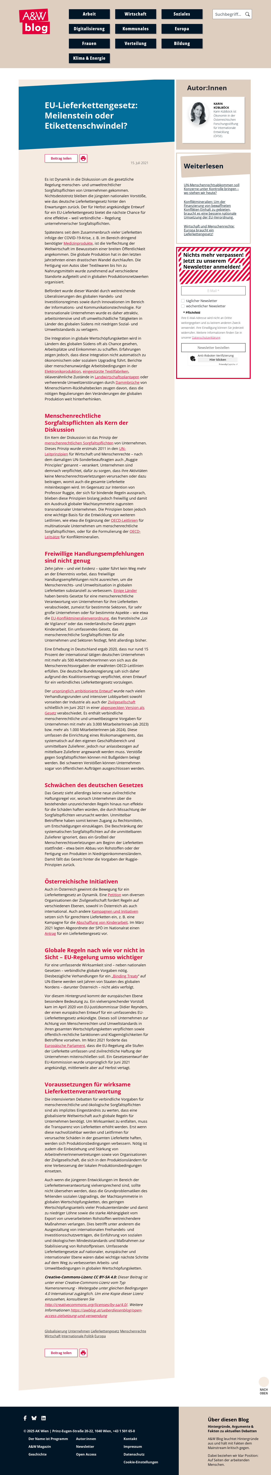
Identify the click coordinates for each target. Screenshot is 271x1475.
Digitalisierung (89, 28)
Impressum (133, 1446)
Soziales (182, 14)
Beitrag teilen (61, 158)
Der (48, 690)
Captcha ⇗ (228, 364)
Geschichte (37, 1454)
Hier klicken (218, 360)
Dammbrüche (127, 382)
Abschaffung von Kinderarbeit (102, 922)
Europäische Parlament (65, 1045)
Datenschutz (134, 1454)
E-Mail (213, 290)
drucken (51, 344)
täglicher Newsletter (201, 301)
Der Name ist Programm (48, 1439)
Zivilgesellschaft (121, 702)
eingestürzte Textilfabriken (105, 371)
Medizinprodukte (78, 243)
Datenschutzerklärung (206, 337)
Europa (182, 28)
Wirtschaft (136, 14)
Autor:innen (86, 1439)
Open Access (86, 1454)
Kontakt (130, 1439)
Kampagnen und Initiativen (115, 911)
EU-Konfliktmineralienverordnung (80, 618)
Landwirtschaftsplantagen (117, 376)
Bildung (182, 43)
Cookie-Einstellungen (141, 1462)
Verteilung (136, 43)
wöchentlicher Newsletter (206, 306)
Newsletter (85, 1446)
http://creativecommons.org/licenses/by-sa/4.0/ (86, 1304)
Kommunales (136, 28)
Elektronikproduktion (63, 371)
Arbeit (89, 14)
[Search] (232, 14)
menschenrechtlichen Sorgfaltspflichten (79, 443)
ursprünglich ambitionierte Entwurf (82, 690)
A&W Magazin (39, 1446)
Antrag (50, 933)
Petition (114, 894)
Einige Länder (125, 590)
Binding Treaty (125, 976)
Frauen (89, 43)
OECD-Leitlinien (124, 520)
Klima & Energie (89, 58)
